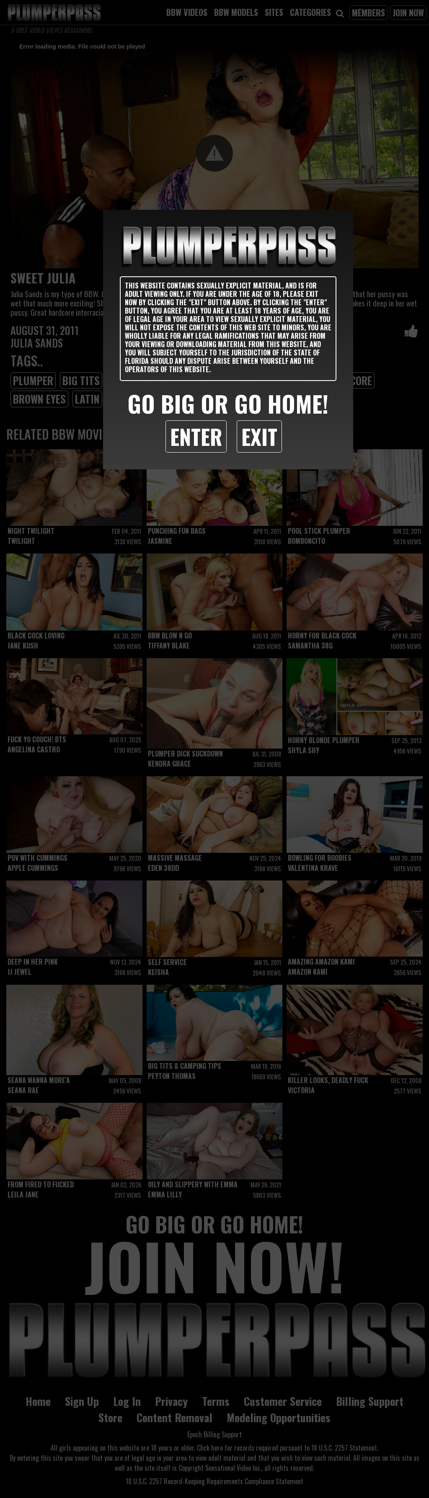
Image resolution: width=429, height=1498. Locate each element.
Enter (196, 436)
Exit (259, 436)
